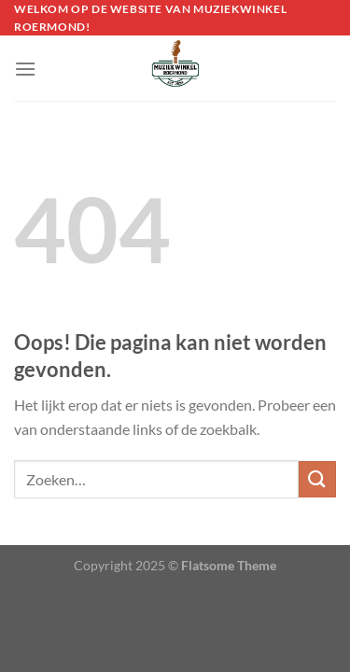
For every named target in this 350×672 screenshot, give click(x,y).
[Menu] (25, 68)
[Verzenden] (317, 479)
